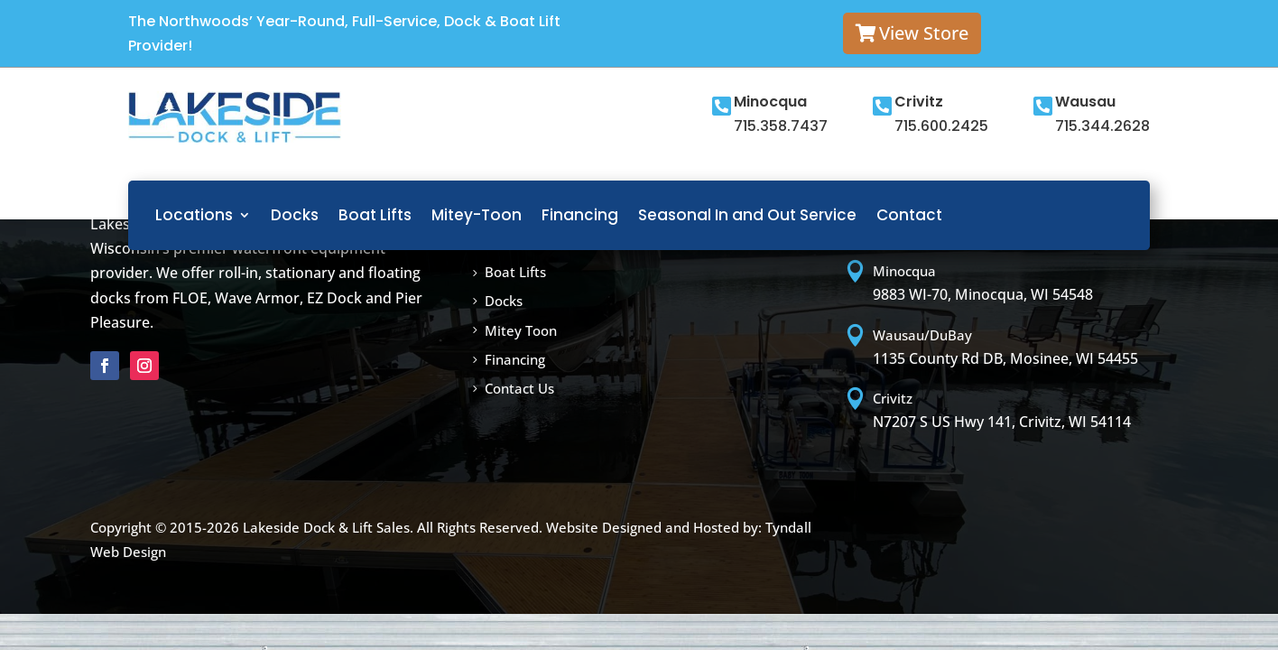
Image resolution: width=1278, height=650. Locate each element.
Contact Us (519, 388)
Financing (580, 215)
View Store (923, 33)
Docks (295, 215)
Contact (909, 215)
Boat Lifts (375, 215)
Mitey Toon (521, 330)
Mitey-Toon (476, 215)
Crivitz (918, 101)
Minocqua (770, 101)
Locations (194, 215)
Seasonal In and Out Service (747, 215)
